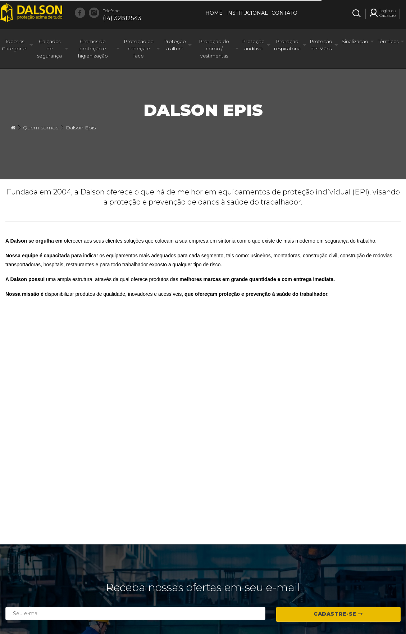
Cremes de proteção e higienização (93, 48)
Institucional (247, 13)
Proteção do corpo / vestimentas (214, 48)
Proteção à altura (175, 44)
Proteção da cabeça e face (139, 48)
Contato (284, 13)
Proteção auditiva (253, 44)
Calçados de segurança (49, 48)
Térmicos (388, 41)
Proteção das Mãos (321, 44)
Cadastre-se (338, 614)
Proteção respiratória (287, 44)
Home (214, 13)
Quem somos (40, 127)
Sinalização (355, 41)
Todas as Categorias (14, 44)
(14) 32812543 (122, 14)
